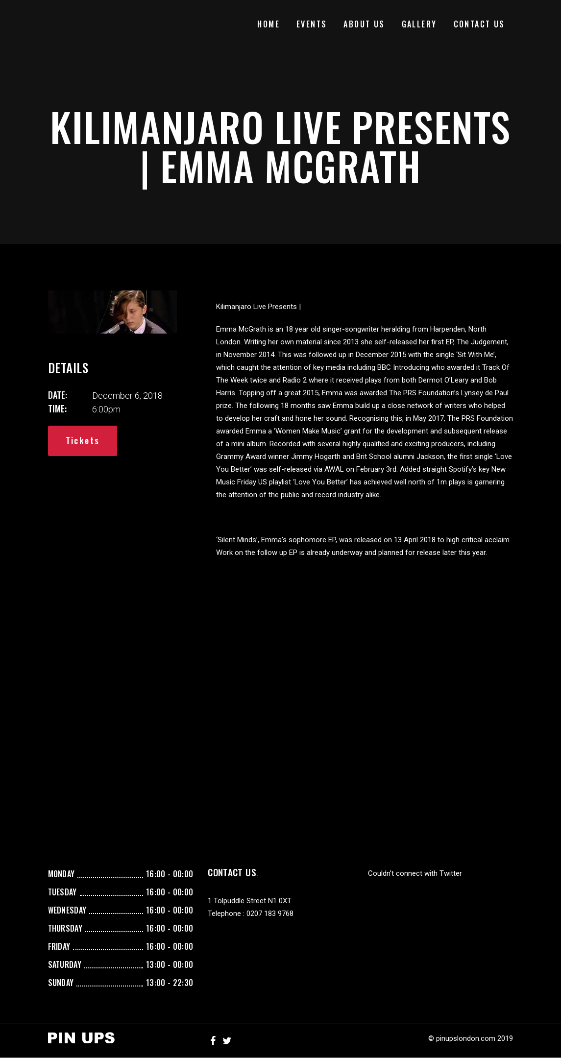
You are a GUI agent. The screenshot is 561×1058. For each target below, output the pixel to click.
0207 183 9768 (269, 913)
